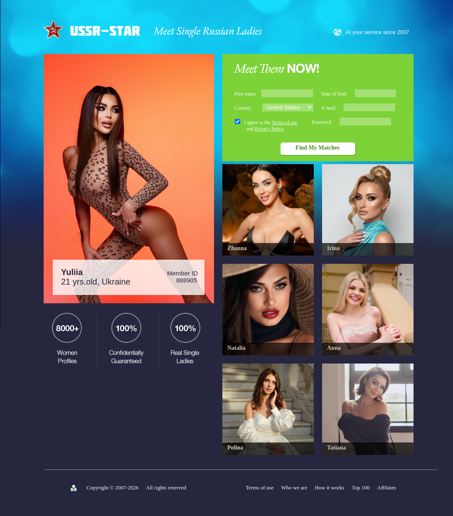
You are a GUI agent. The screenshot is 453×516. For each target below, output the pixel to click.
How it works (329, 487)
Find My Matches (317, 148)
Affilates (386, 487)
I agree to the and (271, 126)
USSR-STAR (92, 28)
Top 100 (361, 487)
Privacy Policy (269, 129)
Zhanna (237, 248)
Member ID (182, 277)
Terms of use (285, 122)
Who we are (294, 487)
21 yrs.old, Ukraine (95, 277)
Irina (333, 248)
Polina (235, 448)
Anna (334, 348)
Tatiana (336, 448)
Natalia (236, 348)
